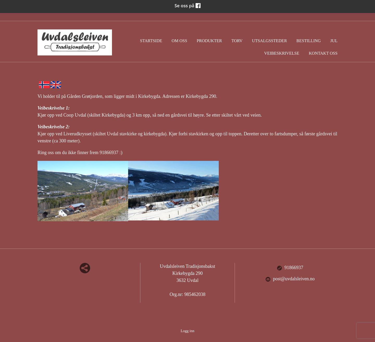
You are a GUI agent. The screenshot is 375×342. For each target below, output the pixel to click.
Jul (334, 41)
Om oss (179, 41)
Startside (151, 41)
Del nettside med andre (85, 268)
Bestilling (308, 41)
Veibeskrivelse (281, 53)
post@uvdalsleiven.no (290, 279)
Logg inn (187, 331)
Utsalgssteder (269, 41)
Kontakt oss (323, 53)
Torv (237, 41)
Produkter (209, 41)
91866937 (290, 268)
